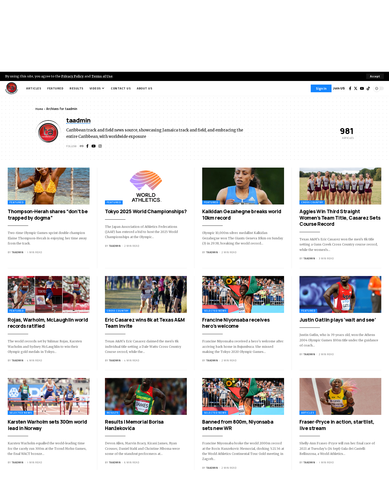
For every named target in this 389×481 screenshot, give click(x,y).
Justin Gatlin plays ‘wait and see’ (337, 320)
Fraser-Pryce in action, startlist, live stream (336, 425)
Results (112, 413)
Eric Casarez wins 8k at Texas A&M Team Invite (145, 323)
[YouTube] (362, 88)
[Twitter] (356, 88)
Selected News (215, 311)
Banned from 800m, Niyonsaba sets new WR (237, 425)
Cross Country (312, 203)
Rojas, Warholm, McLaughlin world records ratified (48, 323)
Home (39, 108)
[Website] (82, 147)
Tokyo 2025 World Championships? (146, 212)
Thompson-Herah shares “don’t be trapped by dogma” (48, 215)
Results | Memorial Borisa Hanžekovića (134, 425)
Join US (339, 88)
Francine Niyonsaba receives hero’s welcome (235, 323)
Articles (307, 413)
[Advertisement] (194, 36)
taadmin (18, 253)
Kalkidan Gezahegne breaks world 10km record (241, 215)
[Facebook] (350, 88)
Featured (16, 203)
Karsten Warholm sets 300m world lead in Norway (47, 425)
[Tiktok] (368, 88)
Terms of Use (104, 76)
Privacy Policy (73, 76)
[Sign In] (321, 88)
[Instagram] (101, 147)
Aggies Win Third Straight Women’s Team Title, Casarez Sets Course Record (339, 218)
